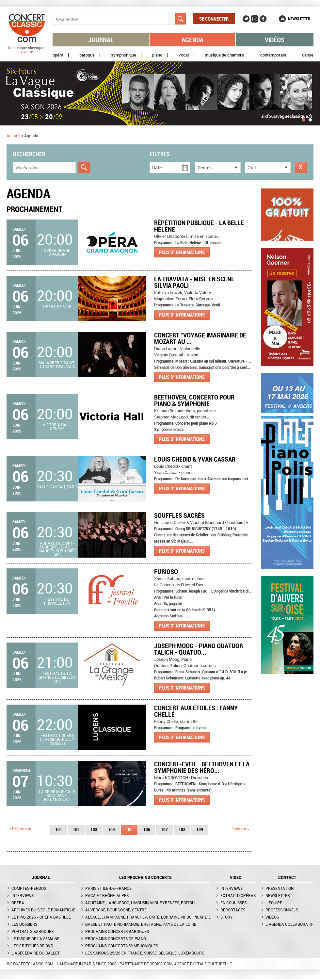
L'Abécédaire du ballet (35, 952)
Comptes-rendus (28, 888)
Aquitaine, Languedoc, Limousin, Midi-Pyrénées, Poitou (140, 902)
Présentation (279, 888)
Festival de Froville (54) (57, 601)
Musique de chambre (224, 55)
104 (111, 829)
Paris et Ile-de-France (108, 888)
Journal (101, 39)
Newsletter (299, 19)
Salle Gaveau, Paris (57, 486)
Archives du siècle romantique (43, 909)
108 (182, 829)
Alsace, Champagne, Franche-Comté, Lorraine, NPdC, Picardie (148, 917)
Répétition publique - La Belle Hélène (199, 226)
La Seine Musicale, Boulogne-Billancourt (57, 795)
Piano (157, 55)
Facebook (263, 19)
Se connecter (214, 18)
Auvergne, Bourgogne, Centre (116, 909)
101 (58, 829)
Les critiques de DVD (32, 945)
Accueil (13, 136)
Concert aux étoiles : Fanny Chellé (196, 711)
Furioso (166, 571)
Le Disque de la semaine (35, 938)
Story (226, 917)
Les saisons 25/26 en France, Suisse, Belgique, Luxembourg (144, 952)
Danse (307, 55)
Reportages (232, 909)
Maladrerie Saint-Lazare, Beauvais (57, 364)
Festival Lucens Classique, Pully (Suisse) (57, 739)
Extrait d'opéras (238, 895)
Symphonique (123, 55)
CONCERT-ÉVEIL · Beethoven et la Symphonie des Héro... (201, 767)
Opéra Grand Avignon (57, 252)
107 (164, 829)
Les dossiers (24, 924)
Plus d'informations (182, 252)
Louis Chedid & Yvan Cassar (194, 459)
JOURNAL (41, 877)
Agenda (192, 39)
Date (157, 167)
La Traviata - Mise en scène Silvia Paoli (194, 282)
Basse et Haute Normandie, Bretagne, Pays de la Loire (140, 924)
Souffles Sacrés (179, 515)
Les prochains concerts (145, 877)
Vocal (184, 55)
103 (93, 829)
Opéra (58, 55)
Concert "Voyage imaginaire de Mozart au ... (200, 338)
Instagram (254, 19)
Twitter (246, 19)
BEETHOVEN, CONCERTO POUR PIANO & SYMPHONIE (194, 400)
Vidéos (274, 39)
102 (76, 829)
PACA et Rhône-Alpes (107, 895)
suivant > (240, 829)
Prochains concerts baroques (117, 931)
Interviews (22, 895)
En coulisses (233, 902)
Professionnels (281, 909)
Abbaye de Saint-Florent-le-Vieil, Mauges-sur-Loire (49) (57, 548)
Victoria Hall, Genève (57, 426)
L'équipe (273, 902)
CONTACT (287, 877)
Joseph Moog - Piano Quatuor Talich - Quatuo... (198, 649)
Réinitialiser (301, 167)
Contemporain (273, 55)
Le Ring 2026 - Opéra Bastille (41, 917)
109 (199, 829)
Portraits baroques (32, 931)
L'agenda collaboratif (289, 924)
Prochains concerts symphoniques (121, 945)
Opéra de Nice (57, 306)
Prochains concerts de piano (115, 938)
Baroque (87, 55)
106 (146, 829)
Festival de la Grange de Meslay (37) (57, 677)
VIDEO (235, 877)
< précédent (20, 829)
